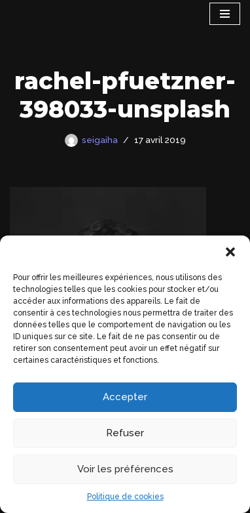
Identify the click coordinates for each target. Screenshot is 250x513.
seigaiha (100, 139)
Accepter (125, 397)
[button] (230, 251)
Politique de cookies (125, 496)
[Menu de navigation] (224, 14)
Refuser (125, 433)
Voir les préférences (125, 469)
